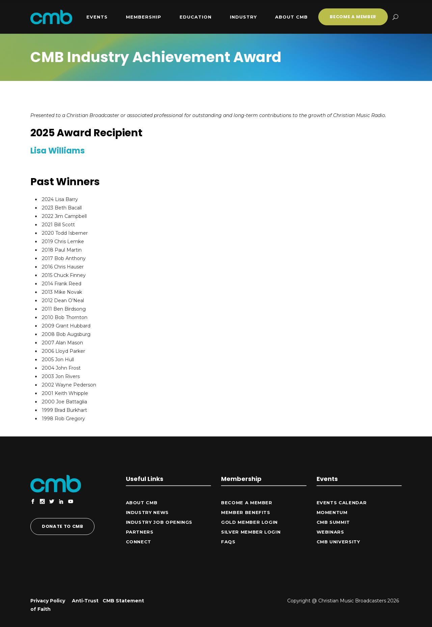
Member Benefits (245, 512)
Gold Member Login (249, 522)
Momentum (332, 512)
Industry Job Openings (159, 522)
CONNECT (139, 541)
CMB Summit (333, 522)
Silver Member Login (250, 532)
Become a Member (246, 502)
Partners (140, 532)
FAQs (228, 541)
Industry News (147, 512)
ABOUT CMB (142, 502)
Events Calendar (342, 502)
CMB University (338, 541)
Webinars (330, 532)
